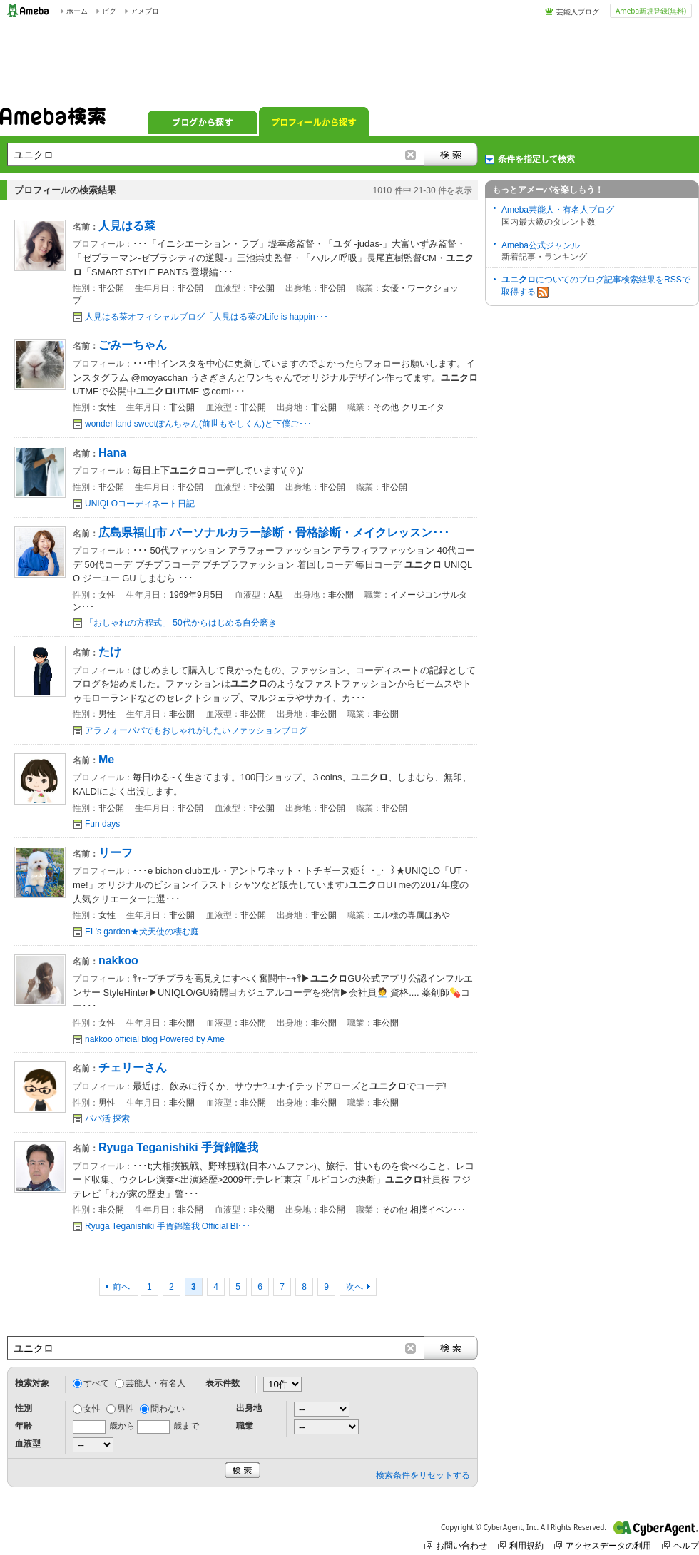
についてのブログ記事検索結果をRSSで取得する (595, 286)
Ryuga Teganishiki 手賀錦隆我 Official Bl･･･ (167, 1226)
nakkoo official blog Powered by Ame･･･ (161, 1039)
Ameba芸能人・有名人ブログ (557, 210)
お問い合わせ (455, 1545)
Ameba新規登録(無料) (651, 11)
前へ (122, 1287)
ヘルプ (680, 1545)
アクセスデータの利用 (602, 1545)
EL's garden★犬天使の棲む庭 (142, 932)
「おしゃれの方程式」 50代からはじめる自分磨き (181, 623)
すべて (96, 1383)
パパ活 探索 (107, 1118)
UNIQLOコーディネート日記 (140, 504)
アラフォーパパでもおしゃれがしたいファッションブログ (196, 730)
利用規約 (521, 1545)
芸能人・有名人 (155, 1383)
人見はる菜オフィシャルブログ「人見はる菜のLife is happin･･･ (206, 317)
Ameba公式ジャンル (540, 245)
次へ (354, 1287)
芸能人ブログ (577, 11)
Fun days (102, 824)
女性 (92, 1409)
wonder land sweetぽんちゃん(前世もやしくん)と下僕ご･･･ (198, 424)
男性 (125, 1409)
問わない (167, 1409)
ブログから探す (202, 121)
